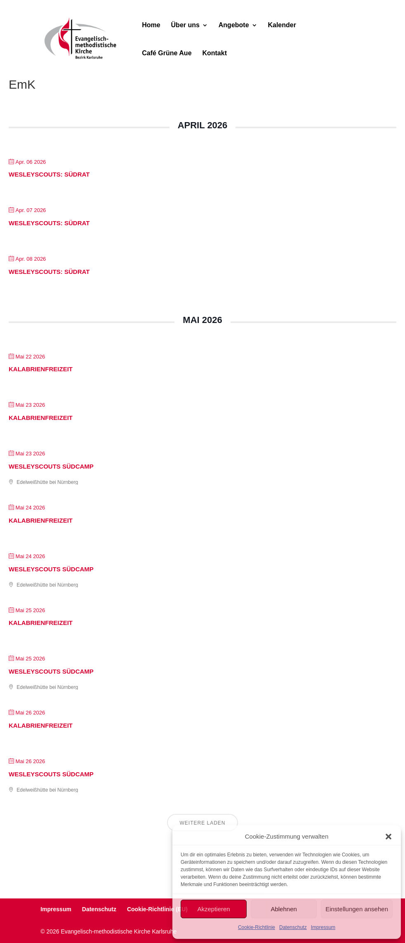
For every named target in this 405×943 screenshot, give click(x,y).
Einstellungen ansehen (356, 908)
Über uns (185, 25)
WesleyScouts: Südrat (49, 174)
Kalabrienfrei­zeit (41, 368)
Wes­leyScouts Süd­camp (51, 466)
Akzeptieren (213, 908)
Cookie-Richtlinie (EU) (157, 909)
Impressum (323, 927)
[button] (388, 836)
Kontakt (214, 53)
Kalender (282, 25)
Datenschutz (293, 927)
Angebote (234, 25)
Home (151, 25)
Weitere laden (202, 823)
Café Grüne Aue (166, 53)
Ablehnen (284, 908)
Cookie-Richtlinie (256, 927)
